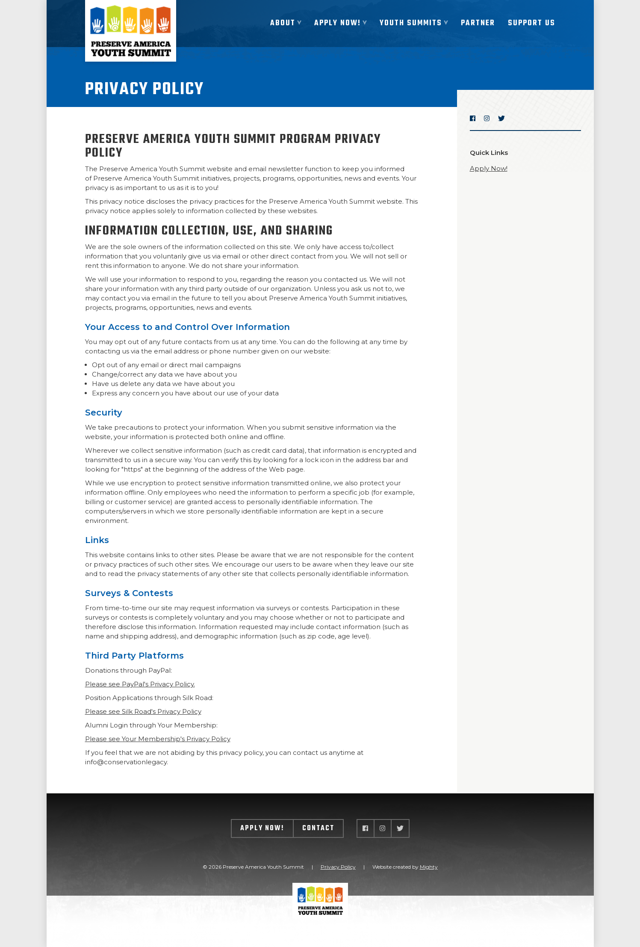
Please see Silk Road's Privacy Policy (143, 711)
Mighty (429, 867)
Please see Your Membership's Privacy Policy (157, 739)
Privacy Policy (338, 867)
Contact (318, 828)
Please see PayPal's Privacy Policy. (140, 684)
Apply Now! (488, 168)
